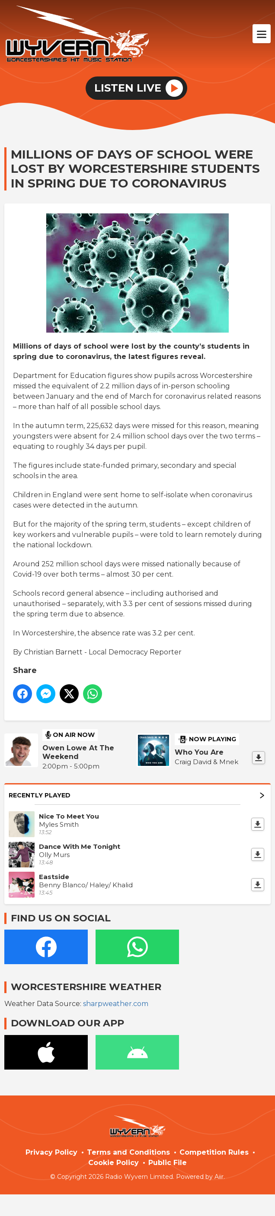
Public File (167, 1163)
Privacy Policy (51, 1152)
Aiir (219, 1177)
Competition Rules (214, 1152)
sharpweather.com (115, 1004)
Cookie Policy (113, 1163)
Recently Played (136, 795)
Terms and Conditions (128, 1152)
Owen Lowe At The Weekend (78, 752)
